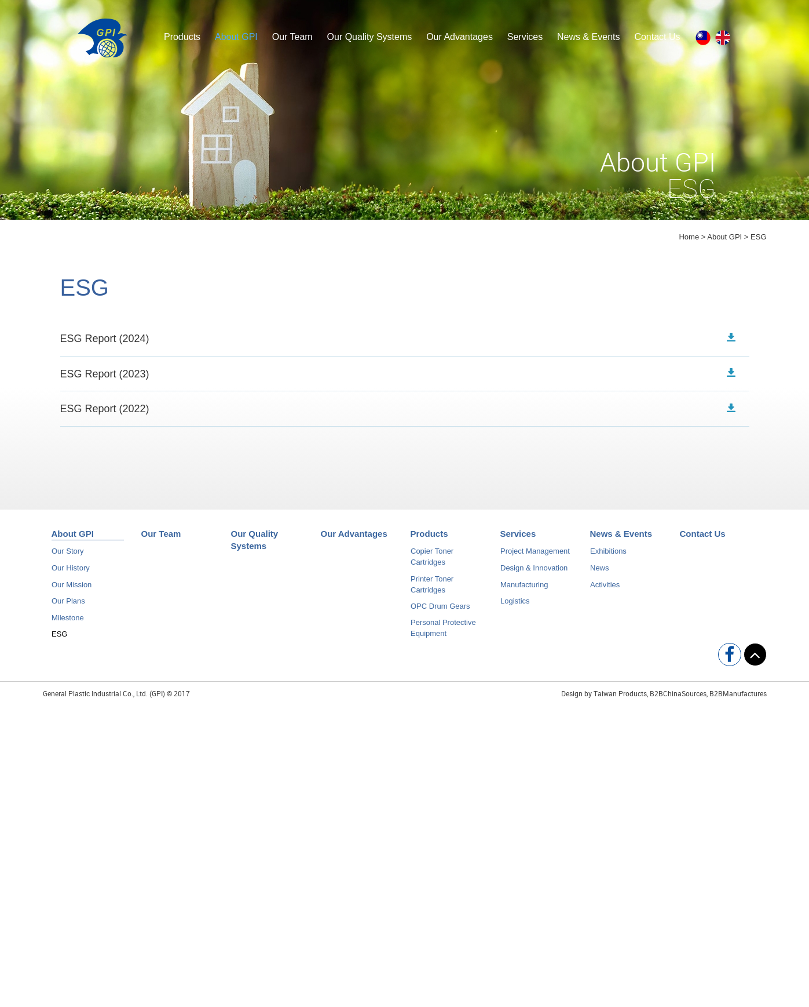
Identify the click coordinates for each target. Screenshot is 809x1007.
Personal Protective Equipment (443, 632)
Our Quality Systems (369, 37)
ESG (59, 638)
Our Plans (68, 605)
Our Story (68, 555)
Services (525, 37)
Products (182, 37)
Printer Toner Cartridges (432, 588)
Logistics (515, 605)
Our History (71, 572)
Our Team (292, 37)
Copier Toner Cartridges (432, 561)
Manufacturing (524, 588)
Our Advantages (459, 37)
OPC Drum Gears (440, 610)
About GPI (236, 37)
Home (689, 236)
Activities (605, 588)
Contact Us (657, 37)
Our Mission (71, 588)
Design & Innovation (534, 572)
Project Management (535, 555)
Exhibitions (608, 555)
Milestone (68, 621)
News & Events (588, 37)
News (599, 572)
